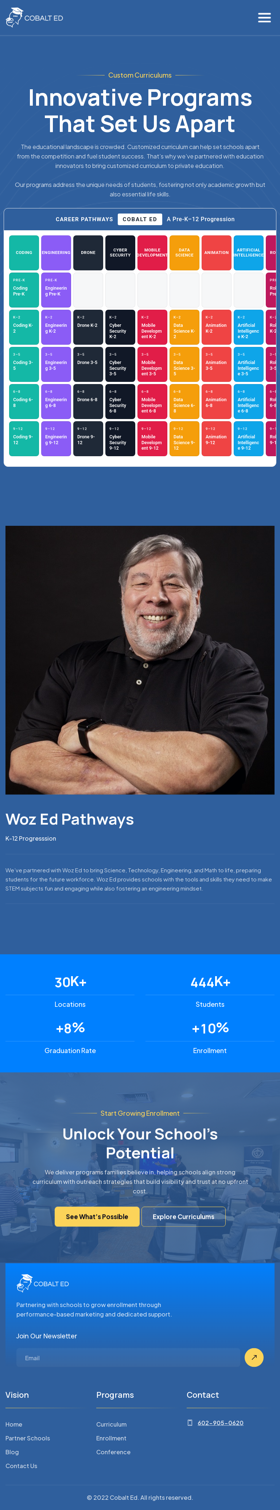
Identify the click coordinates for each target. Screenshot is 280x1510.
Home (13, 1458)
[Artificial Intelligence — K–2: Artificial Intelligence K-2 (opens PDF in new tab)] (249, 327)
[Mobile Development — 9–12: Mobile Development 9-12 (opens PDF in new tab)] (152, 438)
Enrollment (111, 1471)
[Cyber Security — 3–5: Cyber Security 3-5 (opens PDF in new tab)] (120, 364)
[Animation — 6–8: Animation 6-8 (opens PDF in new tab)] (217, 401)
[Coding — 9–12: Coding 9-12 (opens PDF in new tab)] (24, 438)
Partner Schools (27, 1471)
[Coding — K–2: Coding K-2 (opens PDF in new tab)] (24, 327)
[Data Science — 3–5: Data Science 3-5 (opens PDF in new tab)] (184, 364)
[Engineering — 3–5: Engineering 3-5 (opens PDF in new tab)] (56, 364)
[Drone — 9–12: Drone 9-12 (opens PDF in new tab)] (88, 438)
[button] (264, 18)
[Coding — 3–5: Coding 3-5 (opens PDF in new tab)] (24, 364)
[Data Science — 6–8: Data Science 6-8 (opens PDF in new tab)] (184, 401)
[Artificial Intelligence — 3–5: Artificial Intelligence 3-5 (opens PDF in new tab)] (249, 364)
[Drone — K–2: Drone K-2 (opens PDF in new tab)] (88, 327)
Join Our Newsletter (46, 1369)
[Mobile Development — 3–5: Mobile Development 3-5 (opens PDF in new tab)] (152, 364)
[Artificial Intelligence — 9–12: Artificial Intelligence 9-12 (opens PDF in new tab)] (249, 438)
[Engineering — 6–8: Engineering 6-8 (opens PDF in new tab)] (56, 401)
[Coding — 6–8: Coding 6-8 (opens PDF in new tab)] (24, 401)
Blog (12, 1485)
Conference (113, 1485)
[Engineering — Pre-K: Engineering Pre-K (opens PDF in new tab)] (56, 290)
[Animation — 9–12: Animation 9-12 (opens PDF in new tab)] (217, 438)
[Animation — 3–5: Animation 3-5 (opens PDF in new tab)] (217, 364)
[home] (34, 17)
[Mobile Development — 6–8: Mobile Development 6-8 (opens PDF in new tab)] (152, 401)
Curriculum (111, 1458)
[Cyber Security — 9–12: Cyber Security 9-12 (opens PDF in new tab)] (120, 438)
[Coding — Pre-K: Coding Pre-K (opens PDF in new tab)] (24, 290)
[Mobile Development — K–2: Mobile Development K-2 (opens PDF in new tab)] (152, 327)
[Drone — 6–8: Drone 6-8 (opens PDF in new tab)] (88, 401)
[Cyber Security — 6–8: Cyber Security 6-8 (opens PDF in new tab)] (120, 401)
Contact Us (21, 1499)
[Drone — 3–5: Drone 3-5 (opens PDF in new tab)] (88, 364)
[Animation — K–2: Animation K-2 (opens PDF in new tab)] (217, 327)
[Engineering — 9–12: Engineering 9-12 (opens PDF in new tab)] (56, 438)
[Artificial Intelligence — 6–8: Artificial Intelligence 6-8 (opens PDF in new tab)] (249, 401)
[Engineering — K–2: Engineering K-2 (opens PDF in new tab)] (56, 327)
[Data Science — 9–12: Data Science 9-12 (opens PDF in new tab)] (184, 438)
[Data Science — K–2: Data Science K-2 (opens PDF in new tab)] (184, 327)
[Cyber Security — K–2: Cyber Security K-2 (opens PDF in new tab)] (120, 327)
